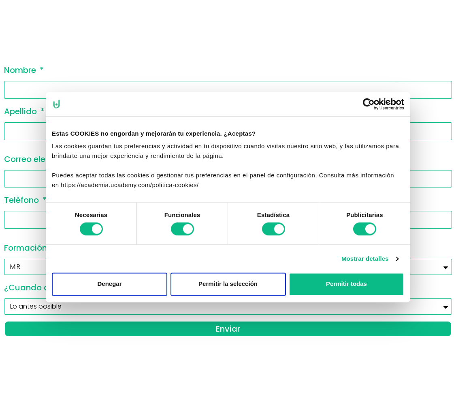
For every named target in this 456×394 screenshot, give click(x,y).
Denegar (109, 284)
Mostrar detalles (365, 258)
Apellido (21, 111)
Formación (26, 247)
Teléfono (22, 200)
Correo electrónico (42, 159)
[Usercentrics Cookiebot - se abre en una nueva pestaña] (368, 104)
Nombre (21, 70)
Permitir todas (346, 284)
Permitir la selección (228, 284)
